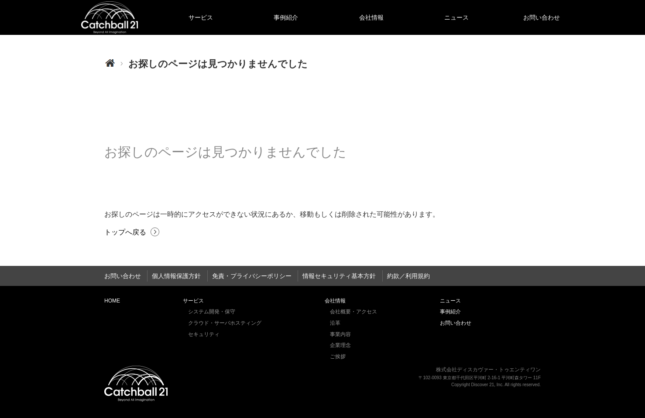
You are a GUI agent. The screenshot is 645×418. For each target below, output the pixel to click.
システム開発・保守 (211, 312)
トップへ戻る (125, 232)
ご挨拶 (338, 356)
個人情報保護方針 (176, 275)
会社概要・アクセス (353, 312)
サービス (201, 17)
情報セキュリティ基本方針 (339, 275)
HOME (109, 17)
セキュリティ (204, 334)
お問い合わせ (541, 17)
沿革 (335, 323)
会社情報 (371, 17)
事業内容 (340, 334)
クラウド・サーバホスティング (224, 323)
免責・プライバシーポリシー (252, 275)
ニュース (456, 17)
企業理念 (340, 345)
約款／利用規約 (408, 275)
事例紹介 (286, 17)
